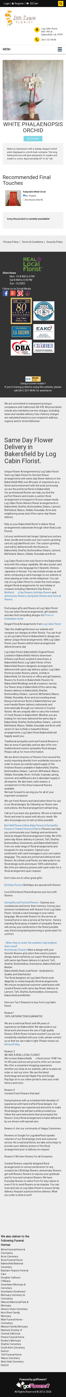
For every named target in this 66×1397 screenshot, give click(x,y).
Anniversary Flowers (15, 949)
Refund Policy (12, 1044)
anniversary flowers (15, 596)
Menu (6, 49)
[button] (60, 3)
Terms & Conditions (32, 242)
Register (18, 3)
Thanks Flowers (24, 829)
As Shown (33, 138)
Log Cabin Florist (52, 624)
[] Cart (32, 3)
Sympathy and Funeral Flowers (21, 902)
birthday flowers (43, 592)
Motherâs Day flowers (18, 592)
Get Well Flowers (14, 825)
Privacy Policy (10, 242)
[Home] (20, 18)
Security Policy (54, 242)
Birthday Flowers (13, 885)
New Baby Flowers (35, 825)
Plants (37, 829)
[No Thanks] (24, 195)
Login (7, 3)
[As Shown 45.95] (24, 199)
